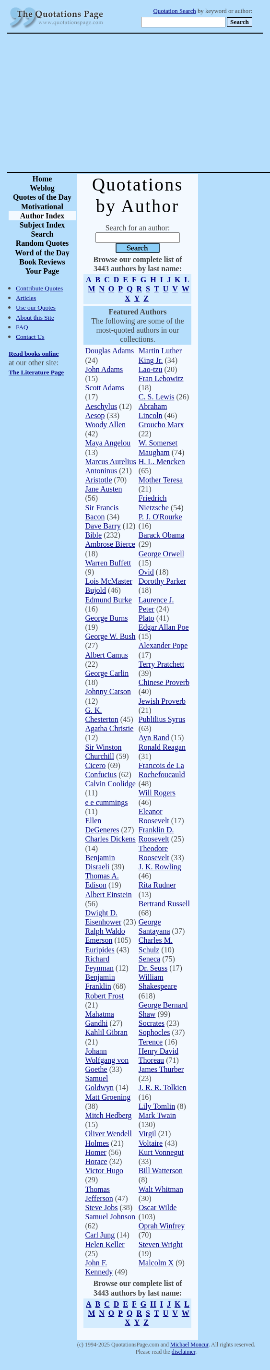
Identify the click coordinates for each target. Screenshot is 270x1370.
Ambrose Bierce (110, 544)
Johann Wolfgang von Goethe (107, 1060)
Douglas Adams (109, 351)
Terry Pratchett (161, 664)
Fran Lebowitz (161, 378)
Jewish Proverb (162, 701)
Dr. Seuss (153, 968)
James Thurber (161, 1069)
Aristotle (98, 480)
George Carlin (107, 673)
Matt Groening (108, 1097)
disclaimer (183, 1351)
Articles (26, 297)
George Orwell (161, 554)
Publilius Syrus (162, 719)
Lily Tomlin (157, 1106)
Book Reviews (42, 262)
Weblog (42, 188)
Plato (146, 618)
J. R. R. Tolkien (163, 1087)
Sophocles (154, 1032)
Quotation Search (174, 11)
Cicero (95, 765)
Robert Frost (104, 996)
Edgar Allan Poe (164, 627)
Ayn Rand (154, 737)
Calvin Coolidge (110, 784)
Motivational (42, 207)
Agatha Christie (109, 728)
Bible (93, 535)
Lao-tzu (151, 369)
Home (42, 179)
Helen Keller (105, 1244)
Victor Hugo (104, 1170)
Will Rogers (157, 793)
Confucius (101, 774)
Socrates (151, 1023)
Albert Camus (106, 655)
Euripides (100, 950)
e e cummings (106, 802)
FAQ (22, 327)
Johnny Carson (108, 691)
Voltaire (151, 1143)
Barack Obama (162, 535)
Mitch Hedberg (108, 1115)
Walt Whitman (161, 1189)
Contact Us (30, 336)
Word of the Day (42, 253)
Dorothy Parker (162, 581)
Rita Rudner (157, 885)
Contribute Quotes (39, 288)
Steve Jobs (101, 1207)
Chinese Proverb (164, 682)
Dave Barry (103, 526)
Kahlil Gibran (106, 1032)
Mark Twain (157, 1115)
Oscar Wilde (157, 1207)
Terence (151, 1042)
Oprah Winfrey (162, 1226)
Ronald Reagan (162, 747)
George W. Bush (110, 636)
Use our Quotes (36, 307)
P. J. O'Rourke (160, 517)
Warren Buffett (108, 563)
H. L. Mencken (162, 461)
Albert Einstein (108, 894)
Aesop (95, 415)
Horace (96, 1161)
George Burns (106, 618)
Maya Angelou (108, 443)
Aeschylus (101, 406)
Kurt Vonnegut (161, 1152)
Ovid (146, 572)
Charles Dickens (110, 839)
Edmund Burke (108, 600)
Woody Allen (105, 425)
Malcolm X (156, 1263)
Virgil (147, 1134)
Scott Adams (104, 388)
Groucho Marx (161, 425)
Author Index (42, 216)
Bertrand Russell (164, 904)
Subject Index (42, 225)
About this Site (35, 317)
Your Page (42, 271)
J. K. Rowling (160, 867)
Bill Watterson (161, 1170)
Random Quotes (42, 243)
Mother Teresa (161, 480)
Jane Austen (103, 489)
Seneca (149, 959)
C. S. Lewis (157, 397)
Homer (95, 1152)
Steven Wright (161, 1244)
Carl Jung (100, 1235)
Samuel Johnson (110, 1217)
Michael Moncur (189, 1344)
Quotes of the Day (42, 197)
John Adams (104, 369)
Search (42, 234)
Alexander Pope (163, 645)
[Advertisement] (169, 103)
